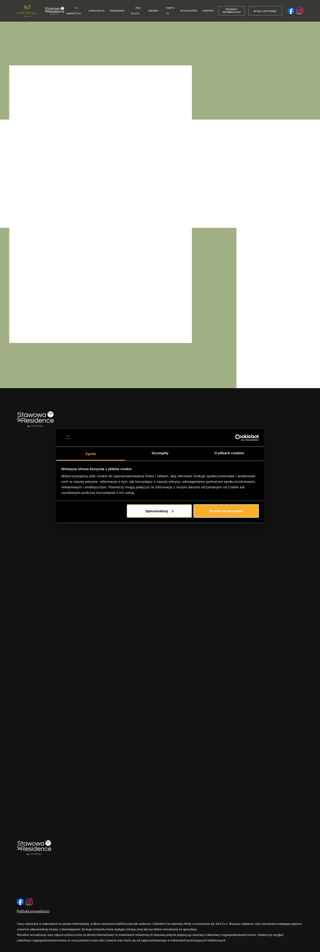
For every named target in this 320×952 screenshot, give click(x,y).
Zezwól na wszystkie (226, 511)
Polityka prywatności (33, 911)
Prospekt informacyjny (231, 10)
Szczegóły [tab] (159, 453)
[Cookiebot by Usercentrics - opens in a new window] (238, 437)
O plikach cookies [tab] (229, 453)
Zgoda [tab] (90, 454)
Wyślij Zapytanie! (265, 11)
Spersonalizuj (159, 511)
